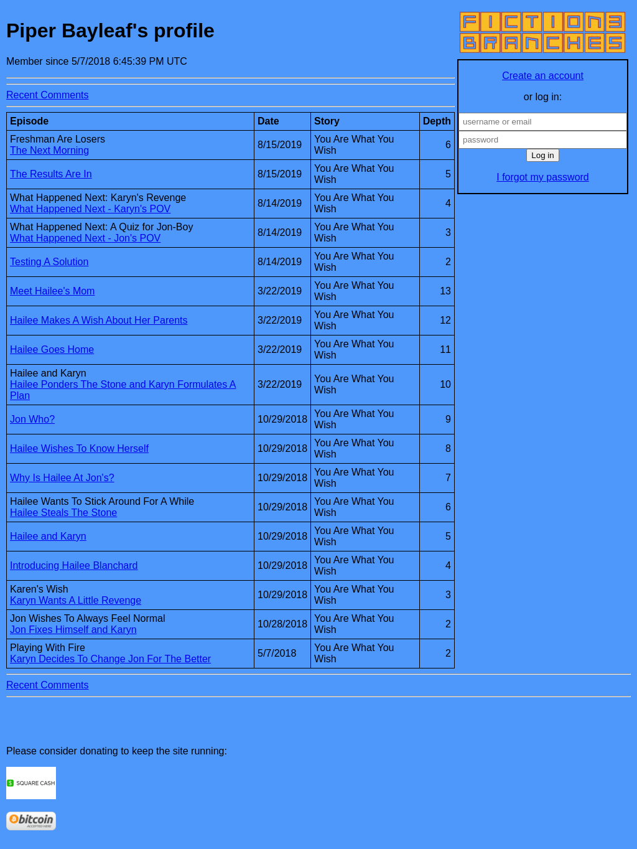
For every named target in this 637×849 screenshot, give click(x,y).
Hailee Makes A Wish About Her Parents (98, 320)
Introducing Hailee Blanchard (73, 565)
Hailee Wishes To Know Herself (79, 448)
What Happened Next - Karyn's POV (90, 209)
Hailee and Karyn (48, 536)
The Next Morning (49, 150)
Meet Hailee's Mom (52, 291)
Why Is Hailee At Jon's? (62, 477)
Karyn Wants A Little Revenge (75, 600)
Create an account (543, 75)
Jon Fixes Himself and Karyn (73, 629)
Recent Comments (47, 95)
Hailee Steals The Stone (63, 512)
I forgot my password (542, 177)
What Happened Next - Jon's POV (85, 238)
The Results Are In (51, 174)
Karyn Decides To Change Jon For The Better (110, 659)
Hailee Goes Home (52, 349)
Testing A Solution (49, 261)
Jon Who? (32, 419)
